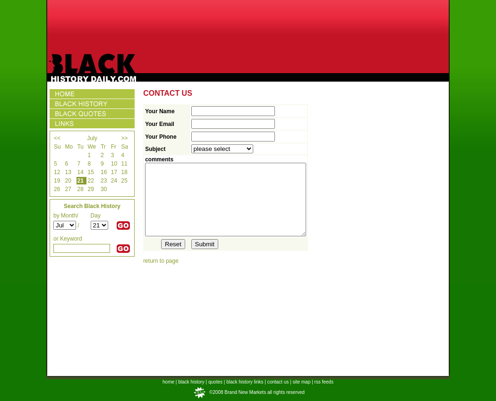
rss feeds (324, 381)
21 (80, 180)
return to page (161, 275)
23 (104, 180)
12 (57, 172)
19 (57, 180)
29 (91, 189)
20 (68, 180)
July (92, 138)
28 (80, 189)
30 (104, 189)
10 (114, 163)
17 (114, 172)
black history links (244, 381)
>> (124, 138)
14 (80, 172)
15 (91, 172)
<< (57, 138)
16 (104, 172)
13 (68, 172)
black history (191, 381)
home (168, 381)
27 (68, 189)
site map (301, 381)
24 (114, 180)
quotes (215, 381)
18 (124, 172)
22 (91, 180)
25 (124, 180)
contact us (278, 381)
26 (57, 189)
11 (124, 163)
